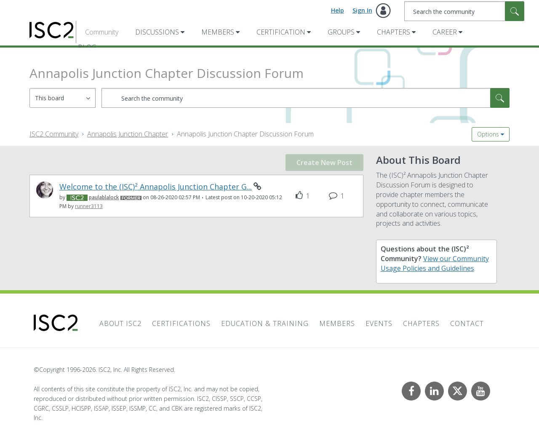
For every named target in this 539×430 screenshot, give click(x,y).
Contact (467, 323)
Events (379, 323)
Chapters (393, 32)
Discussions (157, 32)
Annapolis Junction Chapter (127, 134)
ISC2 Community (53, 134)
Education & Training (265, 323)
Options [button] (488, 134)
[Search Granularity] (62, 97)
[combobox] (464, 11)
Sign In (362, 10)
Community (101, 32)
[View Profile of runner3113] (89, 206)
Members (217, 32)
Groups (341, 32)
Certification (280, 32)
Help (337, 10)
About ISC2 (120, 323)
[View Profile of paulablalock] (104, 197)
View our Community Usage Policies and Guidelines (435, 263)
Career (444, 32)
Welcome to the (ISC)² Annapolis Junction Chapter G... (155, 187)
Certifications (181, 323)
